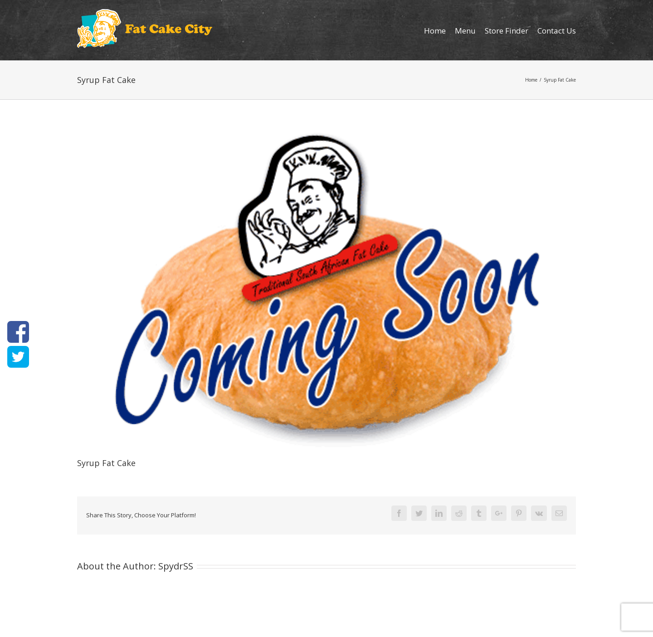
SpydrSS (175, 566)
